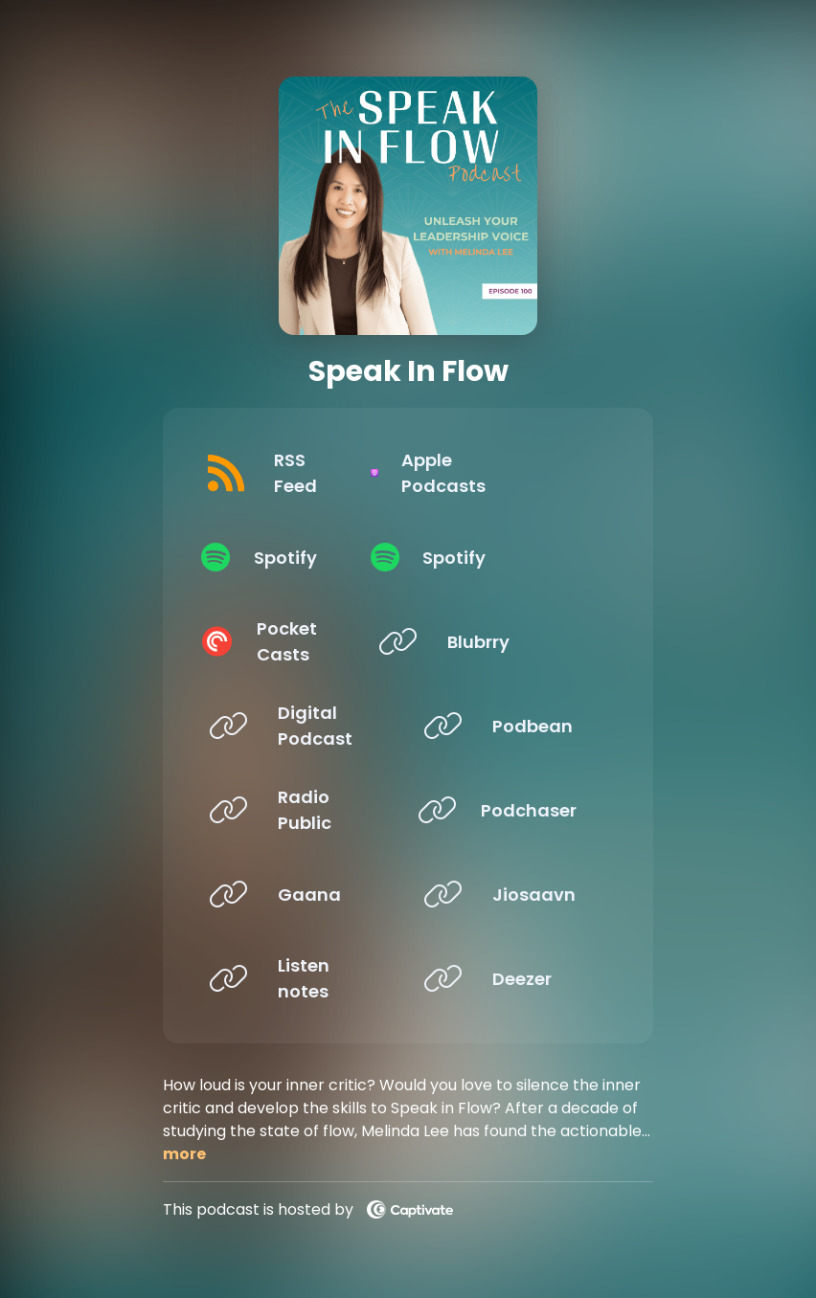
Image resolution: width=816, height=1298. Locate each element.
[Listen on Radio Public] (293, 809)
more (184, 1154)
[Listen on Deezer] (507, 978)
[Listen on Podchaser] (507, 809)
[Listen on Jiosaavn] (507, 894)
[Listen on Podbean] (507, 725)
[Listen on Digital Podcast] (293, 725)
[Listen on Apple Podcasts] (507, 472)
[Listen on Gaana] (293, 894)
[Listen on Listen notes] (293, 978)
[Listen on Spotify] (293, 557)
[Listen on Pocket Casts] (293, 641)
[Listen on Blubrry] (507, 641)
